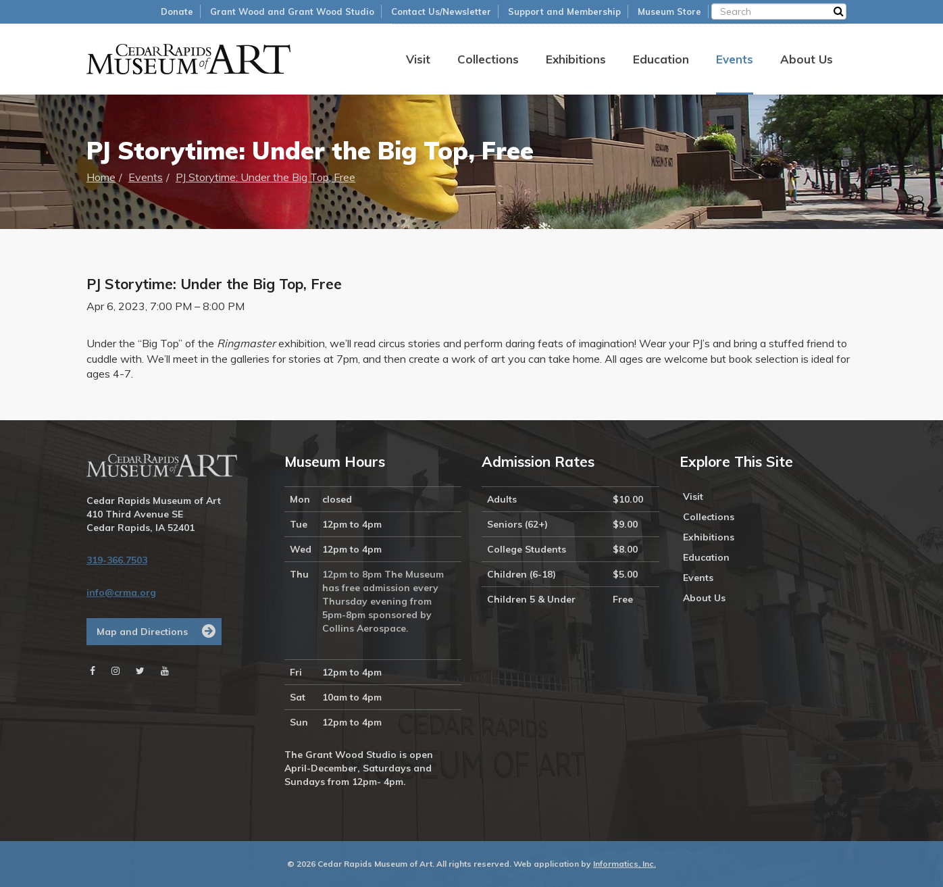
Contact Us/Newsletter (441, 11)
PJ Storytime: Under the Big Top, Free (265, 177)
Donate (177, 11)
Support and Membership (564, 11)
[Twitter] (140, 670)
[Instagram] (115, 670)
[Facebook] (92, 670)
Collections (488, 59)
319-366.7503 (116, 560)
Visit (418, 59)
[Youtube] (164, 670)
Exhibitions (576, 59)
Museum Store (669, 11)
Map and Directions (142, 632)
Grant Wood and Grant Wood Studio (292, 11)
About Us (806, 59)
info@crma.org (121, 592)
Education (661, 59)
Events (734, 59)
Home (101, 177)
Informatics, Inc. (624, 864)
